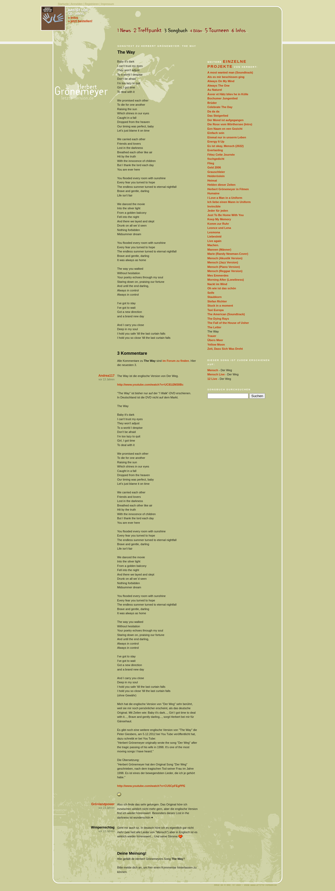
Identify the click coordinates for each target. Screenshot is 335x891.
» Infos (73, 18)
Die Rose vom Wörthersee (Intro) (229, 124)
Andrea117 (106, 375)
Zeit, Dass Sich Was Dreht (225, 348)
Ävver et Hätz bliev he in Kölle (227, 94)
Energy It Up (215, 141)
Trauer (211, 335)
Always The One (218, 85)
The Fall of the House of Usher (228, 322)
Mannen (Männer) (219, 249)
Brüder (212, 102)
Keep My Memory (219, 219)
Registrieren (92, 4)
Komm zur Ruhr (218, 223)
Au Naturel (214, 89)
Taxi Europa (215, 310)
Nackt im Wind (217, 284)
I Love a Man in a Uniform (224, 197)
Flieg (210, 163)
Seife (210, 292)
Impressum (107, 4)
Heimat (212, 180)
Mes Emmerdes (218, 275)
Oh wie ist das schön (221, 288)
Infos (239, 30)
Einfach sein (215, 132)
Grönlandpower (103, 804)
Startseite (63, 4)
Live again (214, 241)
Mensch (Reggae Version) (224, 271)
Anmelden (77, 4)
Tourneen (218, 30)
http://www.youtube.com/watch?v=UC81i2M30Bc (150, 384)
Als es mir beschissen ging (226, 76)
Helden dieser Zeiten (221, 184)
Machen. (213, 245)
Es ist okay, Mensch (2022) (225, 146)
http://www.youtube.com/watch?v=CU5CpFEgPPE (151, 785)
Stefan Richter (217, 301)
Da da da (213, 111)
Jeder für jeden (217, 210)
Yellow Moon (216, 344)
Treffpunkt (148, 30)
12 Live (212, 378)
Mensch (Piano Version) (223, 266)
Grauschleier (216, 171)
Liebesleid (214, 236)
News (125, 30)
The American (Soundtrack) (226, 314)
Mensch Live (216, 374)
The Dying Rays (218, 318)
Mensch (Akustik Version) (224, 258)
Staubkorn (214, 296)
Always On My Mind (220, 81)
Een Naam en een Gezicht (224, 128)
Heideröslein (216, 176)
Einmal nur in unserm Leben (226, 137)
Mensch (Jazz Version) (222, 262)
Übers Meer (215, 340)
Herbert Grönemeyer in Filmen (228, 189)
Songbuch (177, 30)
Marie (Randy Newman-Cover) (227, 253)
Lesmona (213, 232)
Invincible (214, 206)
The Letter (214, 327)
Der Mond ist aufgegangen (225, 120)
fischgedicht (215, 158)
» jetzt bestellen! (80, 21)
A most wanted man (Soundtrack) (230, 72)
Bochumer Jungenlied (222, 98)
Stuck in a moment (220, 305)
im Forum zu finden (175, 360)
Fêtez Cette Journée (221, 154)
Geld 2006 (214, 167)
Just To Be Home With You (225, 215)
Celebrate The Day (219, 107)
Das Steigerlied (217, 115)
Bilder (197, 30)
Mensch (212, 370)
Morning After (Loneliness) (225, 279)
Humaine (213, 193)
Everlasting (215, 150)
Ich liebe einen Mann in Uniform (229, 202)
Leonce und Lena (219, 227)
